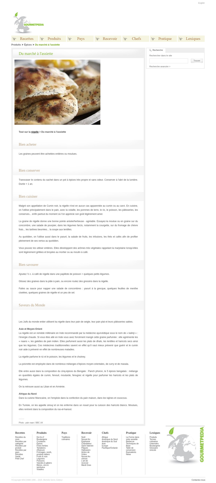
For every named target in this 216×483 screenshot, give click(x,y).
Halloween (86, 450)
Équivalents (131, 452)
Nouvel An (85, 439)
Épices (28, 44)
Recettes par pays (20, 451)
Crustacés (41, 441)
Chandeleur (86, 444)
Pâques (84, 448)
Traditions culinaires (66, 438)
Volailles (40, 469)
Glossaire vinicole (154, 449)
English (201, 3)
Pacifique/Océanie (110, 448)
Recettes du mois (20, 438)
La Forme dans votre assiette (132, 438)
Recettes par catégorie (20, 442)
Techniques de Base (132, 445)
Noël (83, 437)
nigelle (35, 132)
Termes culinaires (154, 440)
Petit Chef (19, 459)
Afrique (105, 437)
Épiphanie (85, 441)
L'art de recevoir (84, 462)
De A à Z (40, 437)
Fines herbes (42, 446)
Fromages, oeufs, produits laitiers (44, 453)
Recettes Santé (19, 455)
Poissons (41, 461)
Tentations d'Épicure (41, 449)
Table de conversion (130, 449)
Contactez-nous (198, 480)
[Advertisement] (132, 23)
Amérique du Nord (110, 439)
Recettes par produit (20, 447)
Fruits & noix (42, 456)
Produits (42, 432)
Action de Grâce (85, 453)
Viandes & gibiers (44, 463)
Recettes (20, 432)
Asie (103, 444)
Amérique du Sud (109, 441)
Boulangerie (42, 439)
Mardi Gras (86, 465)
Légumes (41, 459)
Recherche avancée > (159, 66)
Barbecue (130, 441)
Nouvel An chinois (85, 457)
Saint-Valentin (87, 446)
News (128, 454)
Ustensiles (154, 444)
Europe (105, 446)
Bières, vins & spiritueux (43, 466)
